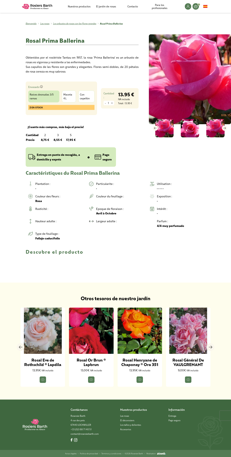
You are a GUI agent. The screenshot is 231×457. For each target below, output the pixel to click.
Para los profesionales (159, 6)
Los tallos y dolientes (130, 424)
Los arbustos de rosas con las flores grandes (74, 23)
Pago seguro (174, 420)
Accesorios (125, 429)
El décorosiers (127, 420)
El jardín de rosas (106, 6)
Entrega (172, 415)
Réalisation (156, 453)
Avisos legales (71, 453)
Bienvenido (31, 23)
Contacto (132, 6)
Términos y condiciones (111, 453)
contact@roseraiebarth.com (85, 433)
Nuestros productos (79, 6)
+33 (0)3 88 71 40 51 (81, 429)
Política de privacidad (89, 453)
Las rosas (44, 23)
